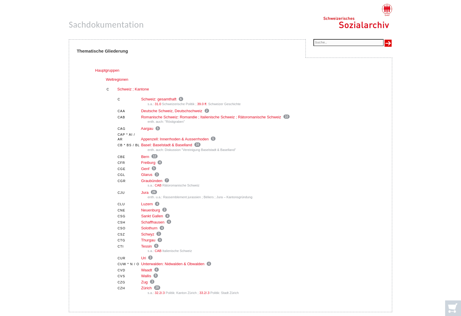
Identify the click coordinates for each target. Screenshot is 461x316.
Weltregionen (117, 79)
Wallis (146, 276)
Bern (145, 156)
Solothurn (149, 228)
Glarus (146, 174)
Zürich (146, 288)
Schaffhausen (152, 222)
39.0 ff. (202, 104)
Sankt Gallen (152, 216)
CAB (158, 185)
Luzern (147, 204)
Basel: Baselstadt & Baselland (166, 145)
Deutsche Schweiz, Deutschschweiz (171, 111)
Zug (144, 282)
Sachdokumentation (106, 24)
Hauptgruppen (107, 70)
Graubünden (151, 181)
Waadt (146, 270)
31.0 (158, 104)
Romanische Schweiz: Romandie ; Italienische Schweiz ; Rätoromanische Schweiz (211, 117)
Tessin (146, 246)
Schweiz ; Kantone (133, 89)
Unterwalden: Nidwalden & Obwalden (172, 264)
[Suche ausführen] (388, 43)
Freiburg (148, 162)
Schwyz (147, 234)
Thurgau (148, 240)
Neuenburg (150, 210)
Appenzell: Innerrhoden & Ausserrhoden (175, 139)
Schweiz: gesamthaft (158, 99)
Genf (145, 169)
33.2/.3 (204, 293)
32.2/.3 (160, 293)
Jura (144, 192)
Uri (143, 258)
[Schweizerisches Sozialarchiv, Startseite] (357, 16)
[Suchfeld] (348, 43)
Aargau (147, 128)
